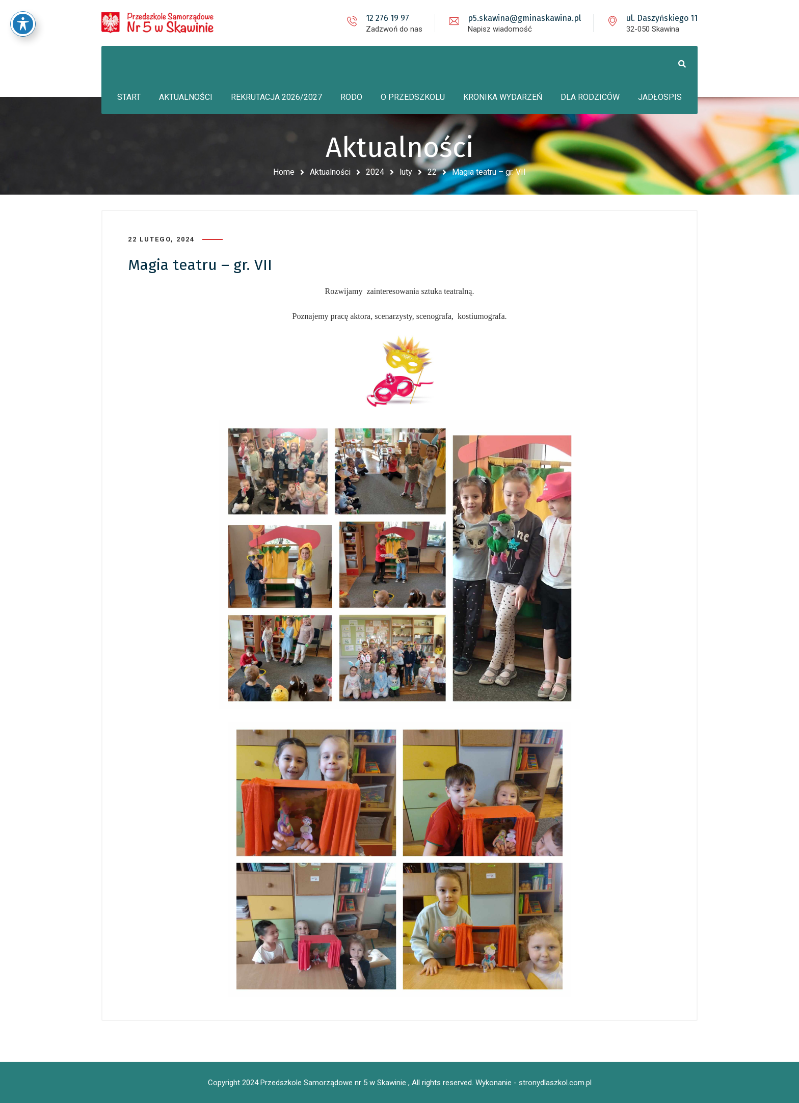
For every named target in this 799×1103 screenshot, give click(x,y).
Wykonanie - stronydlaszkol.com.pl (533, 1082)
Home (284, 172)
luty (406, 172)
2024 (375, 172)
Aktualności (330, 172)
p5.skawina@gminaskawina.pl (524, 18)
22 (432, 172)
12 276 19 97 (387, 18)
